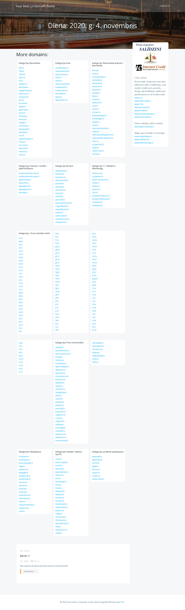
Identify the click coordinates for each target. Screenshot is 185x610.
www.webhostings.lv (143, 142)
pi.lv (94, 272)
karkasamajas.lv (99, 116)
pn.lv (94, 276)
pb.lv (94, 266)
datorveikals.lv (62, 367)
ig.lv (57, 288)
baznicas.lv (24, 94)
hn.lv (57, 282)
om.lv (94, 263)
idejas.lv (22, 107)
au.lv (21, 254)
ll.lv (56, 327)
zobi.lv (22, 511)
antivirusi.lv (97, 173)
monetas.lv (24, 126)
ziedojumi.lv (60, 222)
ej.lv (20, 319)
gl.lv (57, 256)
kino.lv (58, 485)
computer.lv (97, 177)
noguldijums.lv (62, 209)
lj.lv (56, 324)
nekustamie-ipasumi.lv (102, 138)
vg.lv (21, 356)
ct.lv (20, 290)
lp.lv (94, 234)
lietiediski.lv (60, 94)
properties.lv (98, 145)
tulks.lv (22, 502)
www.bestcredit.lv (142, 100)
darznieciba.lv (61, 181)
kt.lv (57, 317)
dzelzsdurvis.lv (62, 376)
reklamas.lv (97, 202)
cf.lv (20, 274)
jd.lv (57, 298)
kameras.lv (60, 380)
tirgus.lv (59, 213)
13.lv (122, 602)
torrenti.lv (23, 145)
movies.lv (59, 498)
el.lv (20, 322)
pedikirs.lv (23, 470)
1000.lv (22, 74)
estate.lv (96, 93)
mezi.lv (95, 125)
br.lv (21, 267)
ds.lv (21, 306)
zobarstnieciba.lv (27, 505)
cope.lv (58, 459)
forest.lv (96, 99)
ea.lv (21, 309)
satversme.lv (98, 479)
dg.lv (21, 293)
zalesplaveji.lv (98, 356)
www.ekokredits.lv (142, 116)
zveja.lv (58, 533)
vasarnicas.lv (98, 151)
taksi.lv (58, 97)
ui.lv (20, 346)
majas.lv (96, 122)
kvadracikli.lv (61, 87)
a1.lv (21, 238)
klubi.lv (58, 488)
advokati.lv (97, 457)
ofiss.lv (95, 141)
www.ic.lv (138, 97)
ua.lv (21, 343)
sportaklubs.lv (62, 524)
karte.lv (22, 113)
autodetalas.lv (61, 68)
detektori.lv (60, 370)
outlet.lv (59, 399)
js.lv (57, 311)
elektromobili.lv (62, 84)
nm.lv (94, 256)
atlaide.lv (59, 347)
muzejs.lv (59, 501)
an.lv (21, 251)
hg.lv (57, 272)
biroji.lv (95, 71)
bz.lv (21, 270)
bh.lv (21, 261)
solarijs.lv (23, 492)
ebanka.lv (59, 187)
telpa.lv (95, 148)
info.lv (95, 193)
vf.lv (20, 353)
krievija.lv (23, 116)
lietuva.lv (23, 120)
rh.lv (94, 295)
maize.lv (59, 386)
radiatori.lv (60, 415)
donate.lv (59, 184)
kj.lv (57, 314)
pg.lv (94, 269)
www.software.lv (141, 139)
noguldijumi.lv (61, 206)
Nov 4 (34, 562)
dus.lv (21, 100)
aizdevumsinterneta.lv (29, 177)
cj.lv (20, 280)
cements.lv (97, 87)
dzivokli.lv (96, 90)
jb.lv (57, 295)
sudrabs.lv (60, 431)
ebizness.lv (60, 190)
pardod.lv (59, 402)
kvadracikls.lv (61, 91)
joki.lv (58, 478)
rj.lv (93, 301)
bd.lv (21, 258)
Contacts (165, 6)
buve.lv (95, 74)
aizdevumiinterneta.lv (29, 173)
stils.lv (58, 527)
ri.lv (93, 298)
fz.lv (57, 243)
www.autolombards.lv (144, 113)
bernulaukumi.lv (63, 354)
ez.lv (21, 325)
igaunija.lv (23, 110)
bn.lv (21, 264)
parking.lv (60, 409)
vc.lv (20, 349)
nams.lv (95, 132)
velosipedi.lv (97, 343)
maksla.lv (59, 495)
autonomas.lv (61, 74)
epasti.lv (96, 186)
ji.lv (56, 304)
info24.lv (59, 197)
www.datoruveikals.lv (144, 126)
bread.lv (59, 357)
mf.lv (94, 237)
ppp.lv (95, 279)
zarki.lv (95, 359)
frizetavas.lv (24, 460)
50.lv (21, 81)
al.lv (20, 248)
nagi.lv (22, 466)
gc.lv (57, 253)
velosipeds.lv (98, 346)
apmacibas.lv (61, 171)
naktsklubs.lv (61, 507)
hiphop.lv (59, 469)
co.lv (21, 287)
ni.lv (94, 253)
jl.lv (56, 308)
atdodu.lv (23, 84)
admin (24, 562)
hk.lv (57, 279)
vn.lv (21, 362)
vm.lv (21, 359)
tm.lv (94, 330)
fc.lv (20, 328)
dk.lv (21, 296)
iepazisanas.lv (61, 472)
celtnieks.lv (97, 80)
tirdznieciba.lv (61, 441)
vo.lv (21, 366)
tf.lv (94, 327)
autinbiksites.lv (62, 351)
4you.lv (22, 78)
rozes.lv (59, 418)
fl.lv (56, 237)
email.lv (95, 183)
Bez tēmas (24, 551)
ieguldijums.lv (25, 189)
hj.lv (57, 276)
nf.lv (94, 250)
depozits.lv (24, 183)
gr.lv (57, 263)
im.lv (57, 292)
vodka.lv (96, 353)
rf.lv (94, 292)
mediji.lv (22, 123)
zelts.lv (95, 362)
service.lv (23, 482)
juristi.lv (95, 463)
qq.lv (94, 285)
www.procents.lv (141, 107)
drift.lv (58, 78)
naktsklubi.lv (61, 504)
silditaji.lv (59, 425)
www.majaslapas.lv (142, 136)
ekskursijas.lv (61, 462)
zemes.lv (96, 154)
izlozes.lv (59, 475)
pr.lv (94, 282)
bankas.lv (59, 174)
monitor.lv (60, 389)
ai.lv (20, 245)
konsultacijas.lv (26, 463)
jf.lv (56, 301)
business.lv (60, 177)
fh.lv (57, 234)
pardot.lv (59, 405)
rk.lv (94, 304)
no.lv (94, 260)
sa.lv (94, 311)
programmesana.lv (101, 199)
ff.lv (20, 332)
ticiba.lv (22, 142)
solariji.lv (23, 489)
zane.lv (22, 155)
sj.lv (94, 317)
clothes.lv (59, 360)
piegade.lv (23, 473)
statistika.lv (97, 206)
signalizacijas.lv (26, 139)
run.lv (21, 136)
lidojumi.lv (60, 491)
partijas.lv (23, 132)
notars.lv (96, 476)
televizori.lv (60, 434)
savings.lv (23, 193)
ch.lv (21, 277)
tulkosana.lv (24, 498)
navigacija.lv (61, 393)
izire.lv (95, 106)
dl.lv (20, 299)
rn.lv (94, 308)
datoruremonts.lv (100, 180)
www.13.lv (138, 104)
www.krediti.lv (140, 110)
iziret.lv (95, 109)
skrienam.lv (60, 517)
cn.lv (21, 283)
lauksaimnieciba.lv (63, 203)
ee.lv (21, 312)
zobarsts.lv (24, 508)
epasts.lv (96, 189)
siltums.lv (23, 486)
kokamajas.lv (98, 119)
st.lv (94, 324)
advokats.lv (97, 460)
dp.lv (21, 303)
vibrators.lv (97, 349)
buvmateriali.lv (99, 77)
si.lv (94, 314)
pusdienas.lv (24, 476)
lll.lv (57, 330)
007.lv (21, 68)
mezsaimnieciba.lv (100, 129)
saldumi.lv (60, 421)
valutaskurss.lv (62, 219)
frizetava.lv (24, 457)
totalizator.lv (61, 530)
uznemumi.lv (61, 216)
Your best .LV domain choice (34, 6)
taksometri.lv (61, 100)
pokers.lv (59, 511)
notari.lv (96, 473)
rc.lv (94, 288)
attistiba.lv (23, 87)
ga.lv (57, 247)
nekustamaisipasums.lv (103, 135)
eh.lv (21, 315)
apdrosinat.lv (25, 180)
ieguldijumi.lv (25, 186)
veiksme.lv (23, 148)
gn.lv (57, 260)
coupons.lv (24, 97)
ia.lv (57, 285)
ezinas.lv (59, 193)
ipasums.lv (97, 103)
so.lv (94, 321)
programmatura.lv (100, 196)
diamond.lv (60, 373)
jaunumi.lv (60, 200)
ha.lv (57, 266)
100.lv (21, 71)
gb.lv (57, 250)
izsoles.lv (96, 112)
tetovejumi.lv (25, 495)
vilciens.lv (23, 152)
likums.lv (96, 470)
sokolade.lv (60, 428)
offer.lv (58, 396)
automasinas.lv (62, 71)
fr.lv (57, 240)
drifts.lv (58, 81)
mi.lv (94, 243)
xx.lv (21, 369)
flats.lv (95, 96)
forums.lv (23, 104)
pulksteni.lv (60, 412)
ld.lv (57, 321)
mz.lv (94, 247)
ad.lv (21, 242)
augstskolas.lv (25, 91)
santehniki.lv (24, 479)
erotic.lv (59, 466)
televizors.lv (60, 438)
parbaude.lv (24, 129)
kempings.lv (61, 482)
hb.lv (57, 269)
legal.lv (95, 466)
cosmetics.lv (60, 364)
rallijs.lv (58, 514)
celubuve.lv (97, 83)
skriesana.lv (60, 520)
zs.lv (21, 372)
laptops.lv (59, 383)
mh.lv (94, 240)
